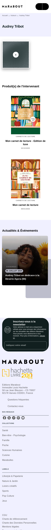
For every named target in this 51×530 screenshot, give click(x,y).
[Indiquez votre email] (22, 345)
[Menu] (42, 6)
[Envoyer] (43, 345)
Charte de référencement (14, 519)
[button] (25, 260)
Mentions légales (10, 526)
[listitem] (4, 417)
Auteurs (13, 15)
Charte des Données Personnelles (19, 523)
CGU (4, 515)
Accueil (5, 15)
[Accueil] (13, 6)
